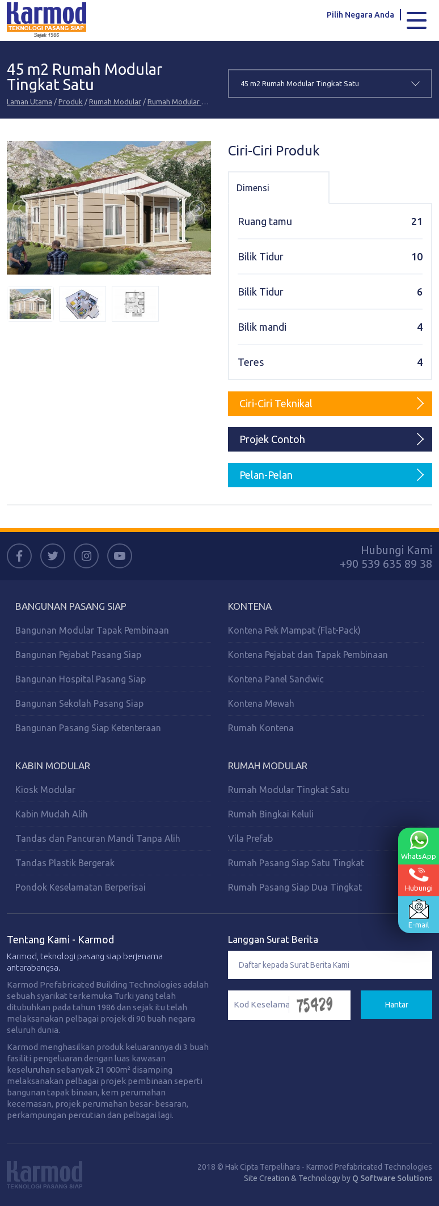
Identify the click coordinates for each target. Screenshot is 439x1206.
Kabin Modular (52, 765)
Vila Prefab (250, 838)
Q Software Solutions (392, 1178)
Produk (70, 102)
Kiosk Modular (45, 790)
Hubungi (419, 879)
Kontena (250, 606)
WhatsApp (418, 845)
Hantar (396, 1004)
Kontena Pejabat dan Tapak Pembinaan (308, 655)
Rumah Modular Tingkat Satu (195, 102)
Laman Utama (29, 102)
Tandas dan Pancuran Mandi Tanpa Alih (97, 838)
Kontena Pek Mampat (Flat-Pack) (294, 630)
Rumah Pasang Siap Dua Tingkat (295, 887)
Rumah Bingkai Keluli (271, 814)
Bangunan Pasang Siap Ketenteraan (88, 728)
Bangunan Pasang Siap (70, 606)
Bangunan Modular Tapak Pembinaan (92, 630)
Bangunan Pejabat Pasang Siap (78, 655)
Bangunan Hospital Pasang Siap (80, 679)
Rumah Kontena (261, 728)
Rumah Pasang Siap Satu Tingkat (296, 863)
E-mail (418, 914)
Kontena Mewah (261, 703)
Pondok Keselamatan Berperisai (80, 887)
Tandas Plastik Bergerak (65, 863)
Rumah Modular (115, 102)
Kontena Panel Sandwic (276, 679)
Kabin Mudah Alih (51, 814)
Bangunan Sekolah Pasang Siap (79, 703)
